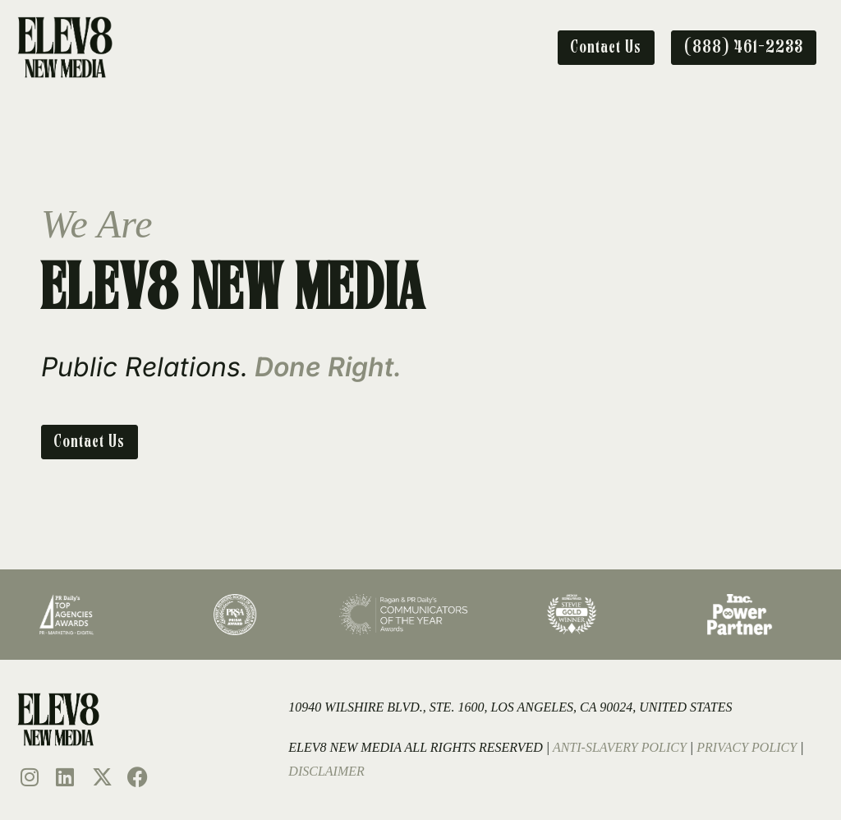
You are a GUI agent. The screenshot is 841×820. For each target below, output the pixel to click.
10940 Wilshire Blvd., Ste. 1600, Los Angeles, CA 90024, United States (510, 707)
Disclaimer (326, 771)
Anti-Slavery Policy (620, 747)
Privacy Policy (746, 747)
